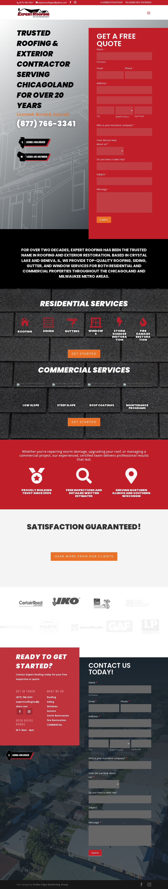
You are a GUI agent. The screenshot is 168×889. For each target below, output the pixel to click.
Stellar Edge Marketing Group (50, 884)
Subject (102, 174)
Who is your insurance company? (116, 125)
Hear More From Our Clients (84, 556)
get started (84, 353)
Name (101, 49)
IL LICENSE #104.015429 (112, 2)
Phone (129, 68)
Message (103, 189)
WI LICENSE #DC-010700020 (138, 2)
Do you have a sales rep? (111, 159)
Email (101, 68)
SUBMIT (103, 219)
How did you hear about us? (107, 142)
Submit (95, 852)
